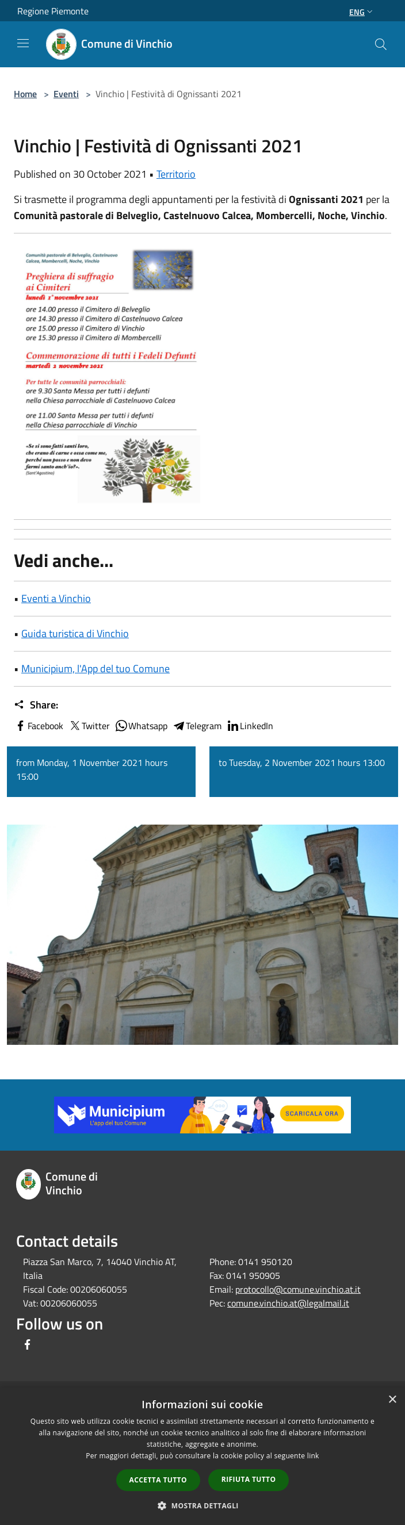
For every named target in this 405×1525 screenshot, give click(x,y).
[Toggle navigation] (23, 43)
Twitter (89, 726)
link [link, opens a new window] (313, 1456)
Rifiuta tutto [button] (248, 1479)
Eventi (66, 94)
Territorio (176, 174)
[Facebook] (27, 1345)
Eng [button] (362, 12)
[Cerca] (381, 44)
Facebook (38, 726)
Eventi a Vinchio (56, 598)
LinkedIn (249, 726)
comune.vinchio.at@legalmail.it (288, 1303)
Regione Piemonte (53, 11)
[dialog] (202, 1456)
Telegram (196, 726)
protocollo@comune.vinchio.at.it (298, 1289)
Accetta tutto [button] (158, 1480)
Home (25, 94)
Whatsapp (140, 726)
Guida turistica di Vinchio (75, 633)
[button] (202, 1505)
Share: (36, 705)
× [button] (392, 1400)
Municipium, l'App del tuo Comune (95, 668)
